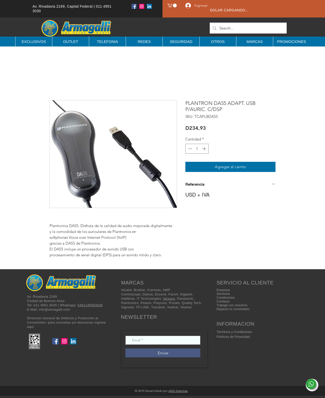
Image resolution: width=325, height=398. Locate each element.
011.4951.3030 (45, 305)
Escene (161, 294)
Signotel (127, 307)
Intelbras (128, 298)
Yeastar (186, 307)
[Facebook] (134, 6)
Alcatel (126, 290)
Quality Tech (191, 303)
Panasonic (185, 298)
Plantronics (130, 303)
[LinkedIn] (149, 6)
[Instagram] (141, 6)
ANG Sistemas (178, 391)
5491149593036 (90, 305)
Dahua (147, 294)
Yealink (172, 307)
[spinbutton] (197, 148)
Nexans (169, 298)
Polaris (146, 303)
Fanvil (173, 294)
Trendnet (158, 307)
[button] (172, 5)
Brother (139, 290)
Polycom (160, 303)
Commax (154, 290)
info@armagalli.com (54, 309)
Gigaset (186, 294)
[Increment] (204, 148)
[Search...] (247, 28)
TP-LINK (142, 307)
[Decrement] (189, 148)
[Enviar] (162, 352)
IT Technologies (149, 298)
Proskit (174, 303)
